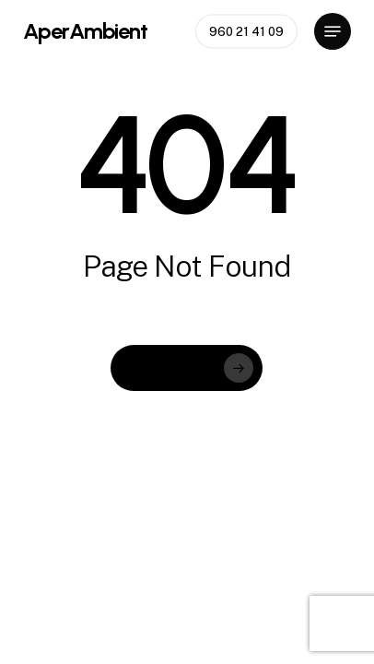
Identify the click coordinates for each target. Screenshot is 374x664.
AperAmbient (85, 31)
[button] (332, 31)
